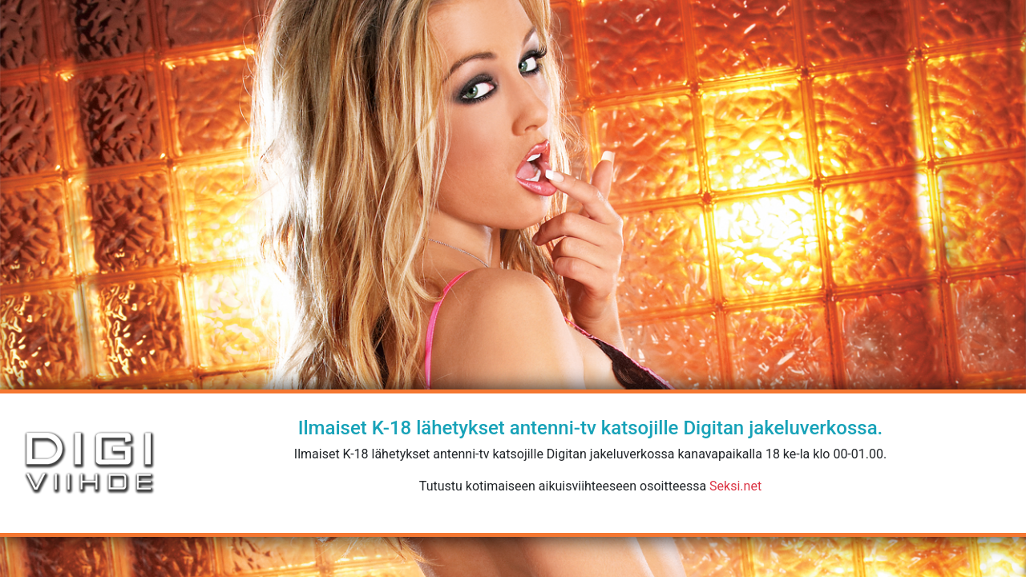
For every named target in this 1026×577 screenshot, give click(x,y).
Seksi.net (735, 486)
